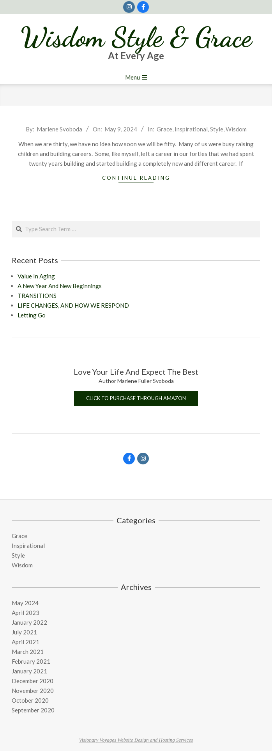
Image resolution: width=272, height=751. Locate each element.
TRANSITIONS (37, 295)
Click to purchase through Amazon (136, 398)
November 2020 (33, 690)
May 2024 (25, 602)
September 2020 (33, 710)
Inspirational (191, 129)
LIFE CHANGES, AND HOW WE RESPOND (73, 305)
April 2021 (25, 641)
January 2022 (29, 622)
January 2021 (29, 671)
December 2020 (32, 680)
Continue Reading (136, 178)
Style (216, 129)
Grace (164, 129)
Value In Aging (36, 276)
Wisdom (236, 129)
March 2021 (28, 651)
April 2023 (25, 612)
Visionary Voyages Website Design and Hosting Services (136, 740)
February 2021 (31, 661)
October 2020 (30, 700)
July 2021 (24, 632)
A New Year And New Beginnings (60, 285)
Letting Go (32, 315)
